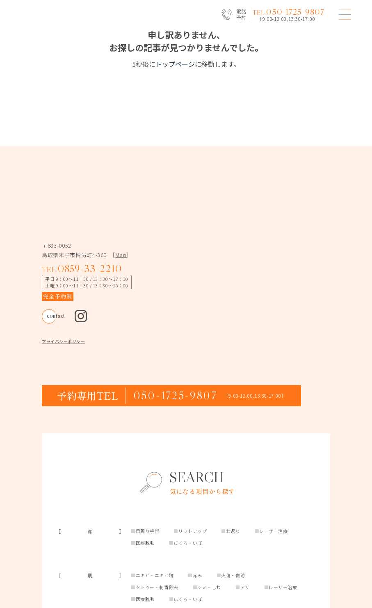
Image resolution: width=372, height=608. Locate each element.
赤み (197, 594)
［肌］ (90, 594)
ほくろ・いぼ (188, 561)
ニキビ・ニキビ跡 (154, 594)
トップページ (175, 64)
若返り (233, 550)
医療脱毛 (145, 561)
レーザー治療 (273, 550)
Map (120, 274)
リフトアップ (192, 550)
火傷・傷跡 (233, 594)
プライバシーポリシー (63, 360)
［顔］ (90, 550)
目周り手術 (148, 550)
